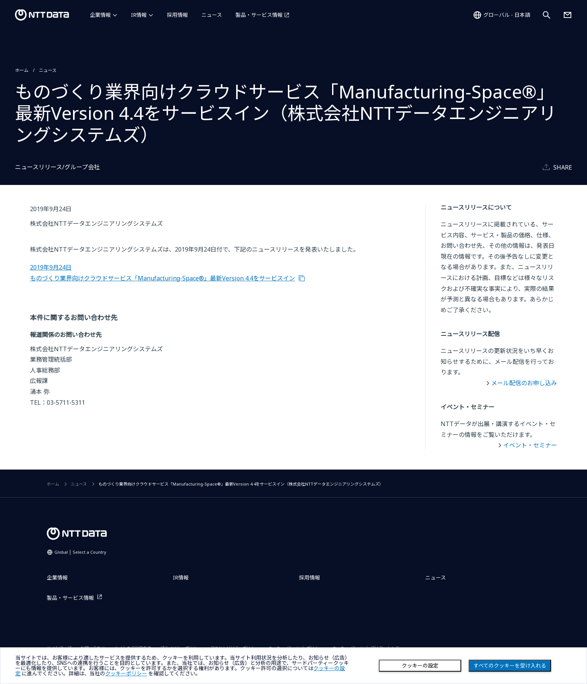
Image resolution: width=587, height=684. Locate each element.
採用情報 (177, 14)
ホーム (21, 70)
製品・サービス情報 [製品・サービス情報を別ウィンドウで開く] (259, 14)
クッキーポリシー (126, 674)
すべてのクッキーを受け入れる (510, 666)
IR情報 (139, 14)
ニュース (211, 14)
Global (80, 552)
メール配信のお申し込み (524, 383)
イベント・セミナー (530, 445)
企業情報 (100, 14)
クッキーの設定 (420, 666)
